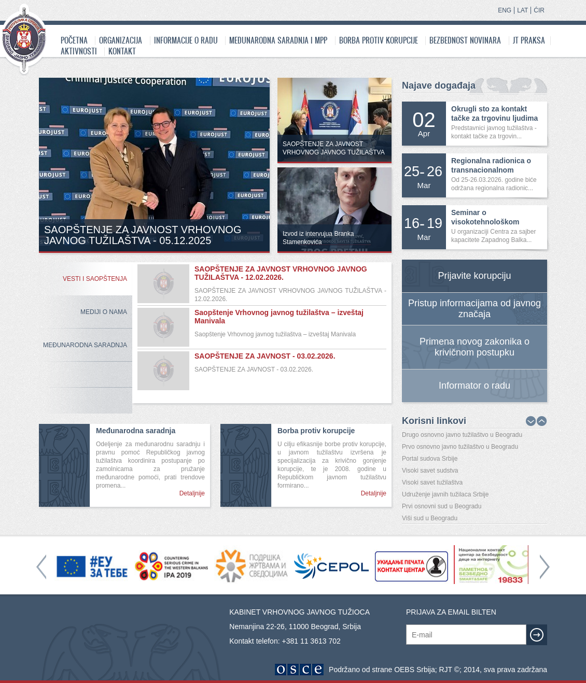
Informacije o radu (186, 40)
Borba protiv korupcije (378, 40)
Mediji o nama (103, 312)
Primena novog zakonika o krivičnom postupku (474, 347)
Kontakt (122, 51)
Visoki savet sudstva (430, 470)
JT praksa (529, 40)
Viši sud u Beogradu (429, 518)
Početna (74, 40)
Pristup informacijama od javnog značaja (474, 308)
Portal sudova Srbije (429, 458)
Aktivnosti (79, 51)
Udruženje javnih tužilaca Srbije (445, 494)
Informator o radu (474, 385)
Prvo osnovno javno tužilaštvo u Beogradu (460, 446)
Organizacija (120, 40)
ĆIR (539, 10)
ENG (504, 10)
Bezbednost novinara (465, 40)
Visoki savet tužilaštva (432, 482)
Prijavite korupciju (474, 276)
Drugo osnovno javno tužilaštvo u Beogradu (462, 434)
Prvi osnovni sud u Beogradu (441, 506)
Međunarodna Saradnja (85, 345)
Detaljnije (192, 493)
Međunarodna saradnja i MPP (278, 40)
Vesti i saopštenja (95, 278)
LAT (522, 10)
